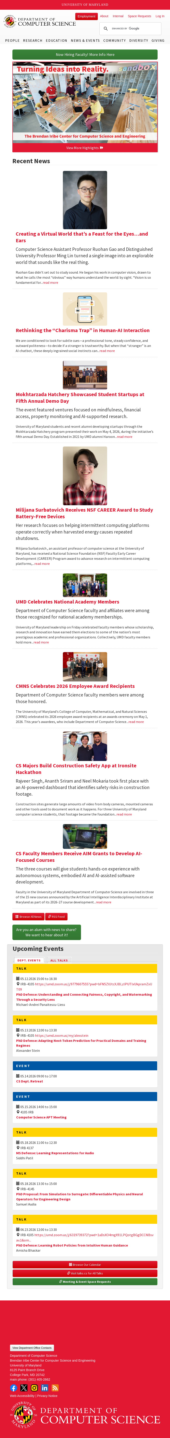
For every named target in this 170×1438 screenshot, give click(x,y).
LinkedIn (44, 1387)
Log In (160, 16)
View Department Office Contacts (32, 1347)
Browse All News (28, 917)
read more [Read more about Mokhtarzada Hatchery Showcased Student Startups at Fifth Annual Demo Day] (124, 436)
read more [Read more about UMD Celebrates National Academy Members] (41, 642)
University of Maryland (85, 4)
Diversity (138, 40)
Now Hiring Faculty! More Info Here (85, 54)
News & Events (85, 40)
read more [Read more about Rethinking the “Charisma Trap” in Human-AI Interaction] (107, 350)
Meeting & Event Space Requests (85, 1282)
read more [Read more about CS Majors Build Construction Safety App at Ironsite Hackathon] (124, 814)
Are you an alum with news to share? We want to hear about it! (46, 932)
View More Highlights (85, 148)
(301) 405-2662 (39, 1379)
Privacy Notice (47, 1396)
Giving (158, 40)
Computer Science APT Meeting (41, 1117)
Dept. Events (30, 960)
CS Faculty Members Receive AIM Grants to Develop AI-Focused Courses (79, 856)
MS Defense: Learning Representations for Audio (55, 1153)
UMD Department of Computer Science (39, 21)
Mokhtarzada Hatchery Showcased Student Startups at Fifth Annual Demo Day (80, 397)
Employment (86, 16)
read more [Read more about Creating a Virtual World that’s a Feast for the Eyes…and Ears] (50, 282)
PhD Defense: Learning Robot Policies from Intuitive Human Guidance (72, 1245)
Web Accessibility (22, 1396)
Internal (118, 16)
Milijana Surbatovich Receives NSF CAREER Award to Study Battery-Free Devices (84, 513)
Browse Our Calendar (85, 1265)
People (12, 40)
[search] (129, 29)
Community (114, 40)
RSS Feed (56, 917)
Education (56, 40)
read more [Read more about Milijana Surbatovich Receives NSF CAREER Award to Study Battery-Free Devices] (42, 563)
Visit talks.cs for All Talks (85, 1273)
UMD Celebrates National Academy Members (67, 601)
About (104, 16)
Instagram (34, 1387)
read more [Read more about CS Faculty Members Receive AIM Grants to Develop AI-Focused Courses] (103, 902)
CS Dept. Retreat (29, 1081)
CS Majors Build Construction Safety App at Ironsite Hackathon (76, 769)
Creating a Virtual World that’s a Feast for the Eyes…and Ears (82, 237)
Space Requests (139, 16)
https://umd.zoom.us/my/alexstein (61, 1035)
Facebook (13, 1387)
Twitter (23, 1387)
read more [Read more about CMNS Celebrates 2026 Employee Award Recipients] (136, 721)
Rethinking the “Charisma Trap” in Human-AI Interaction (83, 330)
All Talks (59, 960)
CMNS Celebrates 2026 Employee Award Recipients (75, 686)
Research (32, 40)
